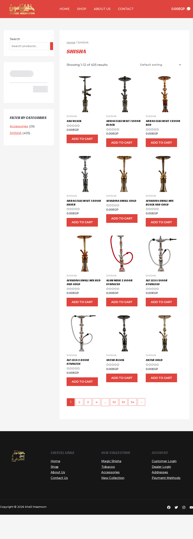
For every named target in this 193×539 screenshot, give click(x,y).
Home (67, 9)
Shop (82, 9)
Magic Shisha (111, 486)
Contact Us (59, 502)
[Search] (52, 46)
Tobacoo (108, 491)
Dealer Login (161, 491)
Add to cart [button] (80, 142)
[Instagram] (183, 532)
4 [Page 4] (97, 427)
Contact (123, 9)
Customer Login (164, 486)
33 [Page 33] (125, 427)
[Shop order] (159, 64)
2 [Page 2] (79, 427)
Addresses (160, 497)
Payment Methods (166, 502)
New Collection (112, 502)
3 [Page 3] (88, 427)
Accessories (110, 497)
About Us (101, 9)
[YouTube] (191, 532)
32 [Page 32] (115, 427)
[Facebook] (168, 532)
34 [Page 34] (134, 427)
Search (15, 39)
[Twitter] (176, 532)
